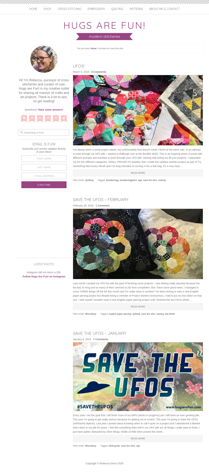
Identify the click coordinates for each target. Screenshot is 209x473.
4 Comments (98, 71)
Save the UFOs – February (102, 199)
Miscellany (90, 314)
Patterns (136, 9)
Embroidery (96, 9)
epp (140, 180)
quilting (136, 314)
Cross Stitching (69, 9)
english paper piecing (120, 314)
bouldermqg (112, 180)
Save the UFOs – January (102, 333)
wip (138, 446)
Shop (47, 9)
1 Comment (102, 205)
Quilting (117, 9)
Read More (138, 173)
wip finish (170, 314)
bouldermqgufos (128, 180)
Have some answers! (50, 109)
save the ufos (150, 180)
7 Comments (100, 339)
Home (33, 9)
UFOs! (79, 66)
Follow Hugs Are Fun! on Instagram (44, 276)
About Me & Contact (164, 9)
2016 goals (114, 446)
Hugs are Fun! (104, 25)
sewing (162, 180)
